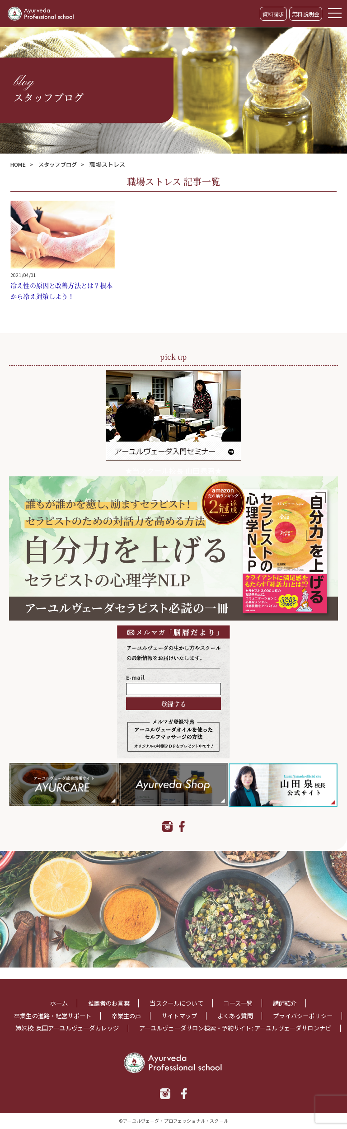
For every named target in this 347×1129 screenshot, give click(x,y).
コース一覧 (242, 992)
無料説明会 (305, 14)
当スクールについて (176, 992)
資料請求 (274, 14)
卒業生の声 (166, 1004)
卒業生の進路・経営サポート (88, 1004)
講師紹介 (291, 992)
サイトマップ (222, 1004)
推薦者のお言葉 (105, 992)
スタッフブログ (61, 164)
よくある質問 (281, 1004)
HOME (19, 164)
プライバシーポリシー (107, 1016)
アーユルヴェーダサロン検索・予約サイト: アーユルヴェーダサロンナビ (173, 1028)
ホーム (52, 992)
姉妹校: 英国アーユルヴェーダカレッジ (215, 1016)
